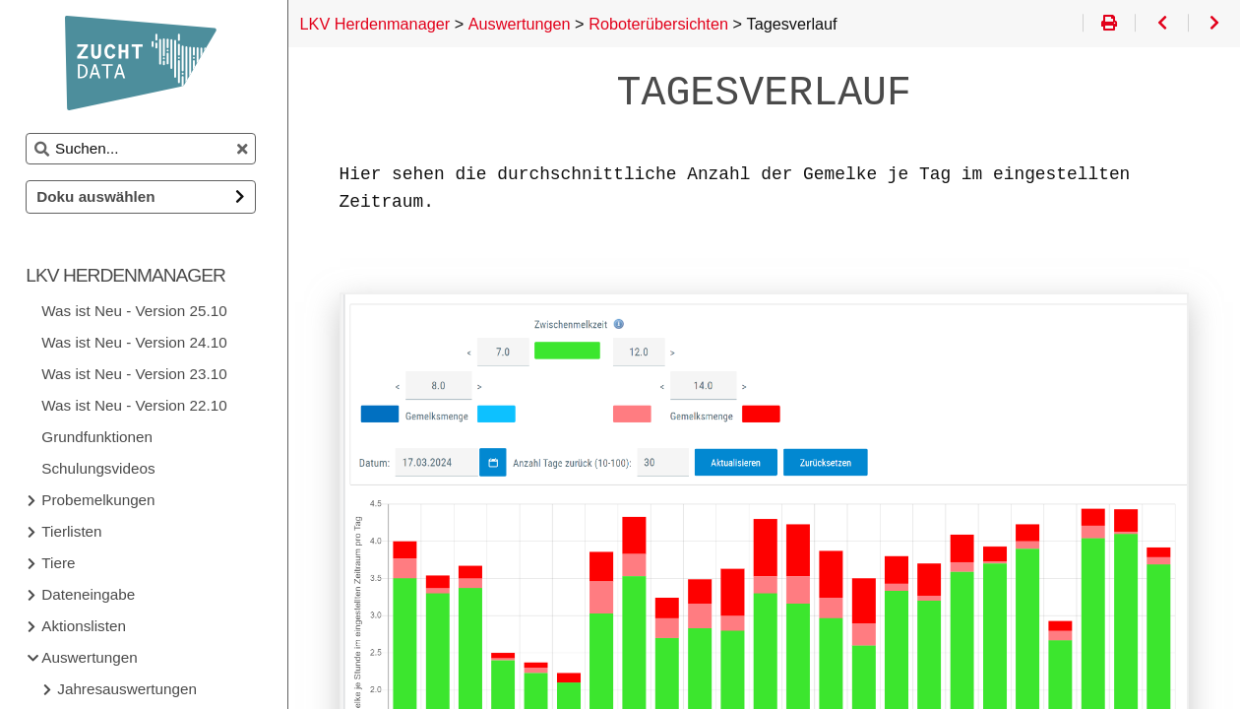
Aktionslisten (89, 625)
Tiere (64, 562)
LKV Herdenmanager (131, 275)
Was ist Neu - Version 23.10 (139, 373)
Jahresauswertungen (133, 688)
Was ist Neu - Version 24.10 (139, 342)
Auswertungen (95, 657)
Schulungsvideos (103, 468)
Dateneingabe (94, 594)
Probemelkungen (103, 499)
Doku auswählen (101, 196)
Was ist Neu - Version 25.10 (139, 310)
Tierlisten (77, 531)
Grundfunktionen (102, 436)
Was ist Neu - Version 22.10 (139, 405)
